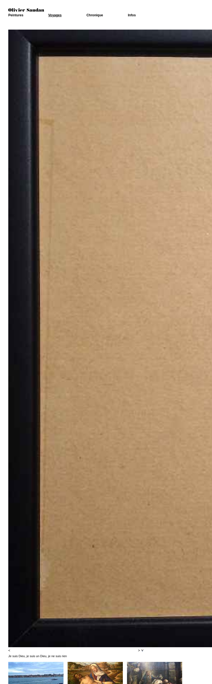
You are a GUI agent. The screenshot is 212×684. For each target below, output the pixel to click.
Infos (132, 15)
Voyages (55, 15)
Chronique (94, 15)
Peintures (15, 15)
